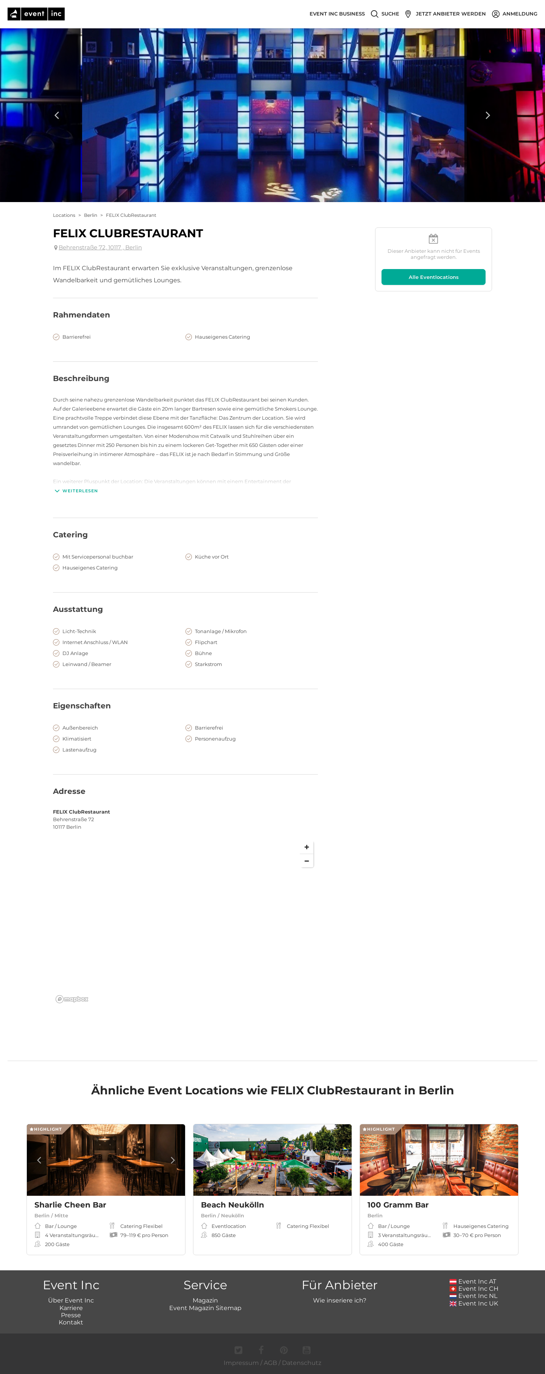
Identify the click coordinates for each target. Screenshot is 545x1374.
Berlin (90, 215)
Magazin (205, 1300)
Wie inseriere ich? (339, 1300)
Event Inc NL (474, 1295)
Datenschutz (301, 1362)
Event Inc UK (474, 1303)
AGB (270, 1362)
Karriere (71, 1308)
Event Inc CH (474, 1288)
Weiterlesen (75, 491)
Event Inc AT (473, 1281)
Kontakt (71, 1322)
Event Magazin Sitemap (205, 1308)
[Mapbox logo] (72, 999)
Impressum (241, 1362)
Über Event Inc (71, 1300)
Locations (64, 215)
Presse (71, 1315)
